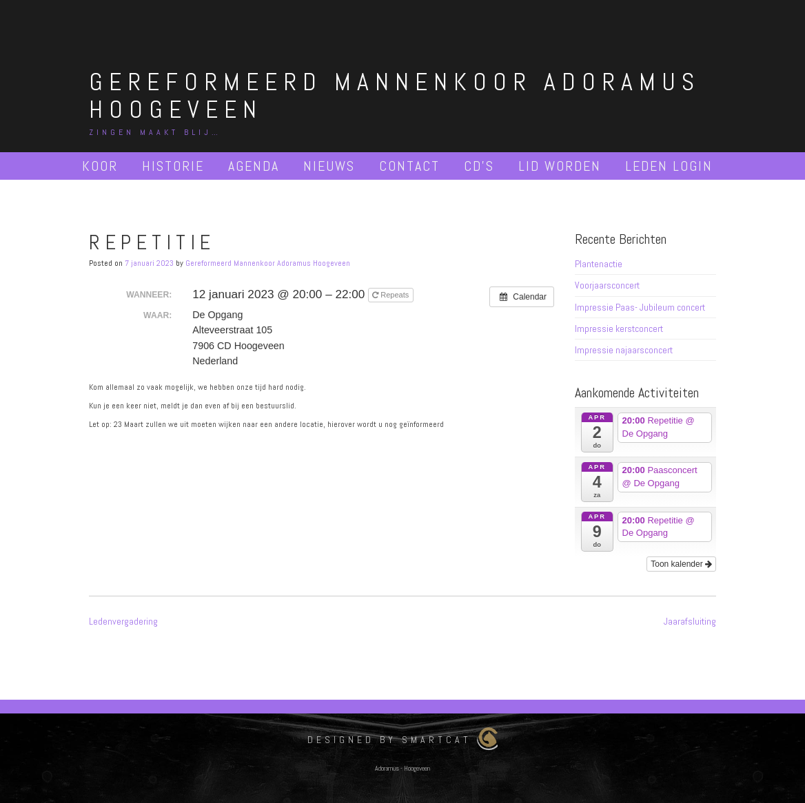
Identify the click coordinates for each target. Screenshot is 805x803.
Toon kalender (681, 564)
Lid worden (559, 166)
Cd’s (479, 166)
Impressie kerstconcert (619, 328)
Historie (173, 166)
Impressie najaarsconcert (624, 350)
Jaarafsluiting (690, 621)
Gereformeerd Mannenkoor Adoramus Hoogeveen (394, 95)
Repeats (391, 295)
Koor (100, 166)
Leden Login (669, 166)
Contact (409, 166)
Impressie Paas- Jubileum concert (640, 307)
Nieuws (329, 166)
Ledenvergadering (123, 621)
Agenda (253, 166)
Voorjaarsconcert (607, 285)
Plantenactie (598, 264)
